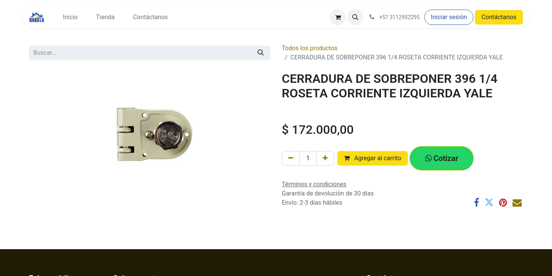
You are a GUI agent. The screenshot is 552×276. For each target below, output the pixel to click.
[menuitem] (70, 17)
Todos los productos (310, 48)
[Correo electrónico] (517, 202)
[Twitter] (489, 202)
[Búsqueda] (260, 53)
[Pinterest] (503, 202)
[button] (355, 17)
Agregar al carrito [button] (372, 158)
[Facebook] (476, 202)
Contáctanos (498, 17)
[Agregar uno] (325, 158)
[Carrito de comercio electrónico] (338, 17)
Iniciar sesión (449, 17)
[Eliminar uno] (291, 158)
